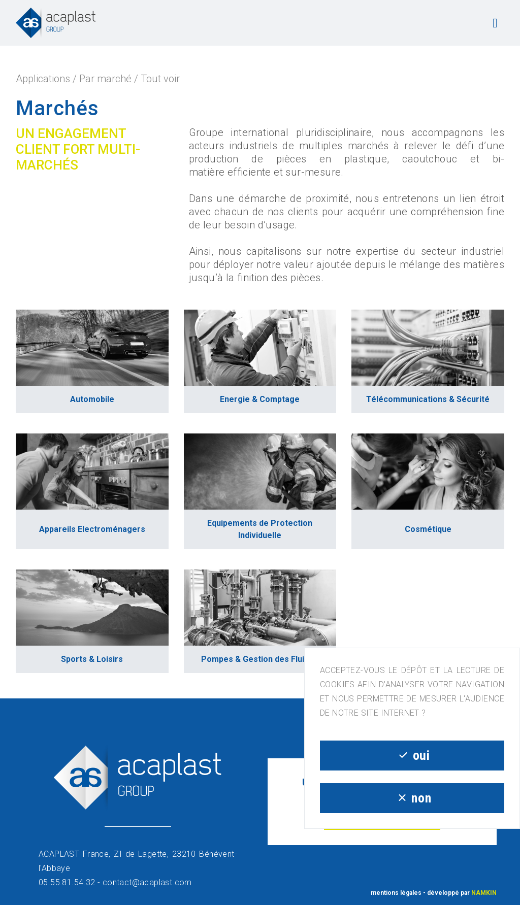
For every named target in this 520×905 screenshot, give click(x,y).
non (412, 798)
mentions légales (396, 892)
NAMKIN (484, 892)
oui (412, 755)
